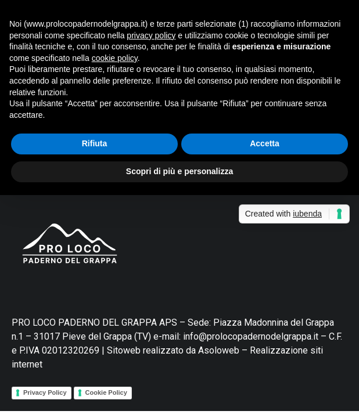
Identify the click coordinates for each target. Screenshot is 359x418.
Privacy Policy (45, 392)
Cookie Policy (106, 392)
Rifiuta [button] (94, 143)
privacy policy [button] (151, 35)
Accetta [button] (264, 143)
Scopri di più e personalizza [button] (179, 171)
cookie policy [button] (115, 58)
